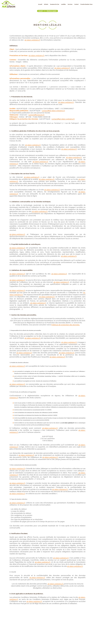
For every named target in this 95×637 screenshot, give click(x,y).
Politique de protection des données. (65, 325)
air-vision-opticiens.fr (32, 40)
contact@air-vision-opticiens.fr (53, 111)
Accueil (41, 11)
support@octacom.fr (36, 115)
